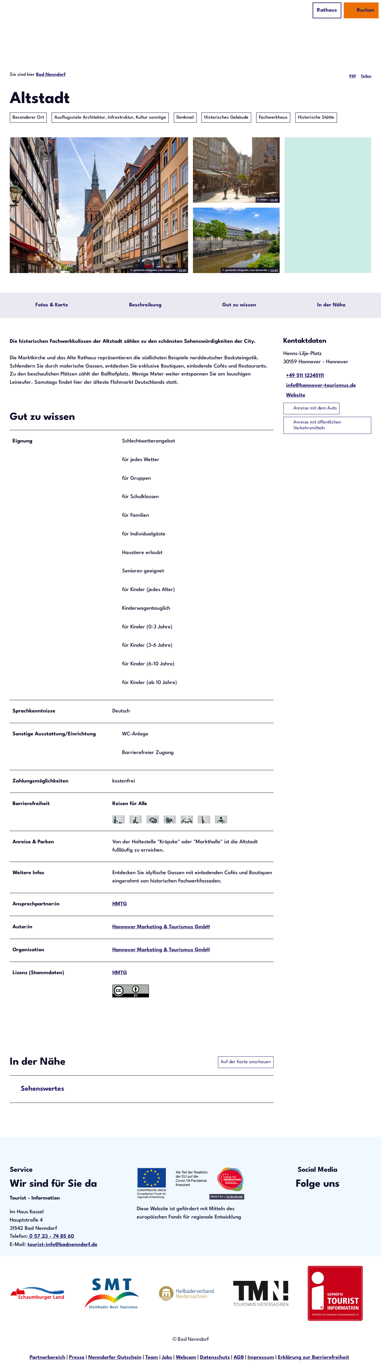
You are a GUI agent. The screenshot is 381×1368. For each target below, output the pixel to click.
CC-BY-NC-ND (235, 1198)
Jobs (167, 1358)
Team (151, 1358)
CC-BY (183, 270)
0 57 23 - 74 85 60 (51, 1237)
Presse (77, 1358)
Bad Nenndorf (51, 74)
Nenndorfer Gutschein (115, 1358)
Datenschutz (215, 1358)
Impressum (261, 1358)
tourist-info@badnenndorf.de (62, 1245)
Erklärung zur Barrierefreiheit (313, 1358)
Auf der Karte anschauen (246, 1063)
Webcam (186, 1358)
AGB (239, 1358)
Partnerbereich (47, 1358)
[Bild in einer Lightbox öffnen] (190, 1184)
